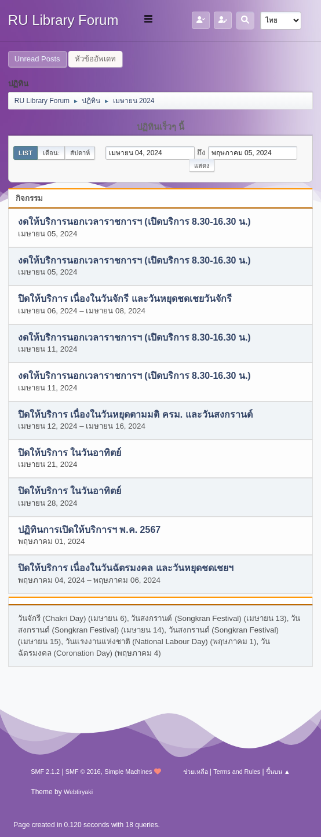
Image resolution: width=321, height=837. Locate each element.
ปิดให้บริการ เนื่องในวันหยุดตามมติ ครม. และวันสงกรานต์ (135, 414)
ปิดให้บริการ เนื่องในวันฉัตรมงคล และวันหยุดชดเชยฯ (126, 568)
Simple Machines (128, 771)
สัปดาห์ (80, 152)
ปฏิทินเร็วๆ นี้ (160, 126)
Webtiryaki (78, 791)
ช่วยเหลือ (195, 771)
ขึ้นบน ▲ (278, 771)
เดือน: (51, 152)
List (25, 152)
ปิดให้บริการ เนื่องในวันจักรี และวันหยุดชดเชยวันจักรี (125, 299)
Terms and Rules (236, 771)
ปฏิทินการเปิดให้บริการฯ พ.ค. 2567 (89, 530)
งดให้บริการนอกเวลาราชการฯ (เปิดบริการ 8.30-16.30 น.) (134, 222)
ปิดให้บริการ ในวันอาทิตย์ (69, 453)
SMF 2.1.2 (45, 771)
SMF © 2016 (83, 771)
